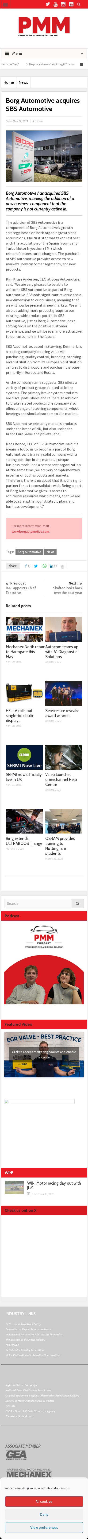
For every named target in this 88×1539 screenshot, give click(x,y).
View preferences (44, 1528)
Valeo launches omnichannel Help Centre (61, 779)
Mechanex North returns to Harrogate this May (26, 651)
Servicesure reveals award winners (61, 713)
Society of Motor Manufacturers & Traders (29, 1400)
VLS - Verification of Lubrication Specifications (33, 1355)
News (23, 82)
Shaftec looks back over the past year (64, 588)
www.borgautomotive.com (30, 531)
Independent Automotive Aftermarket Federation (34, 1334)
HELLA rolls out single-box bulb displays (19, 715)
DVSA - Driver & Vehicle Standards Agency (30, 1411)
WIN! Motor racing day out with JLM (54, 1185)
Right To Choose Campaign (21, 1385)
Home (9, 82)
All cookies (44, 1501)
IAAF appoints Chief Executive (24, 588)
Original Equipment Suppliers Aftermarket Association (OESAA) (42, 1395)
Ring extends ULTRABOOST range (24, 841)
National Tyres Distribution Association (28, 1390)
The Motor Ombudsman (19, 1416)
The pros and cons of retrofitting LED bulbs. (58, 64)
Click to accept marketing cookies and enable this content (44, 1054)
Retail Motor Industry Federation (25, 1350)
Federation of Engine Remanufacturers (28, 1329)
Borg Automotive (29, 552)
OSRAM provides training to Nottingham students (60, 846)
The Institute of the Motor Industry (25, 1339)
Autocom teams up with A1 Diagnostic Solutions (61, 651)
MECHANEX (12, 1345)
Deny (44, 1514)
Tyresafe (10, 1406)
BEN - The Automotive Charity (23, 1324)
